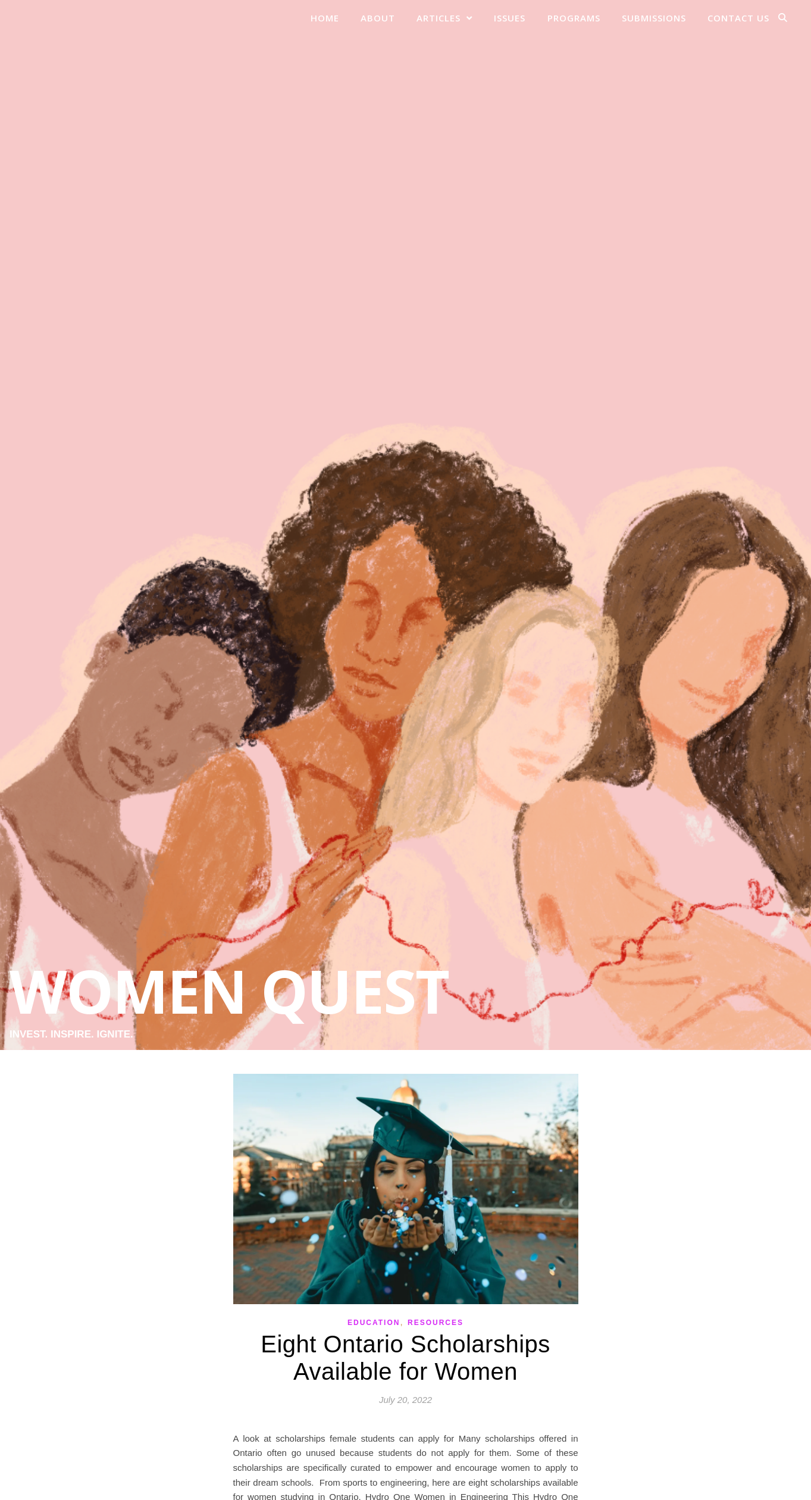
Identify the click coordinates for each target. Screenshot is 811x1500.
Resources (436, 1322)
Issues (509, 18)
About (378, 18)
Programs (573, 18)
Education (373, 1322)
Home (325, 18)
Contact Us (738, 18)
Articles (439, 18)
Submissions (654, 18)
